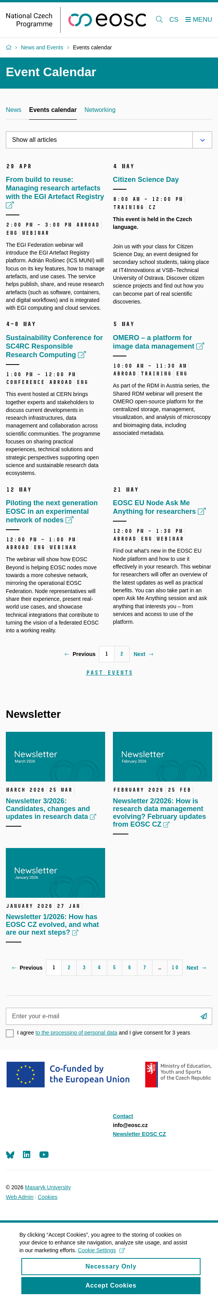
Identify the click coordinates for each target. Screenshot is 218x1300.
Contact (123, 1116)
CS (174, 19)
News (13, 109)
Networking (100, 109)
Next (143, 654)
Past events (109, 672)
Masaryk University (48, 1187)
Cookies (47, 1197)
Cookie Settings (101, 1256)
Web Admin (19, 1197)
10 (175, 967)
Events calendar (53, 109)
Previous (80, 654)
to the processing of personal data (76, 1033)
